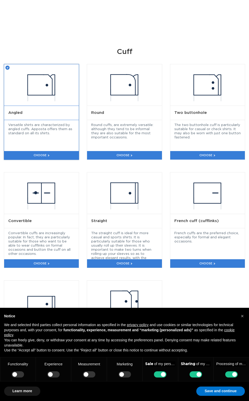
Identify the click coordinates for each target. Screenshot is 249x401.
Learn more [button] (22, 391)
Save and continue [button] (221, 391)
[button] (242, 316)
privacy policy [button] (138, 325)
